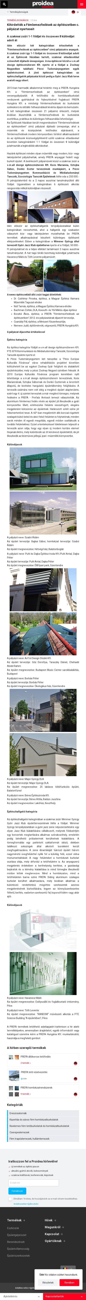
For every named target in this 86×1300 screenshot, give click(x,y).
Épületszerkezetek (18, 1255)
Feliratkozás (17, 1191)
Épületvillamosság (18, 1248)
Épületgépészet (16, 1235)
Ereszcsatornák (43, 1113)
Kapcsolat (52, 1234)
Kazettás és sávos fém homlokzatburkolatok (43, 1120)
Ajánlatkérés (10, 1296)
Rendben (69, 1282)
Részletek (48, 1282)
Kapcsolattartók (55, 1296)
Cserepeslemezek (43, 1132)
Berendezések (16, 1242)
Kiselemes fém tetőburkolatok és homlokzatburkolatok (43, 1126)
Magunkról (53, 1227)
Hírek (49, 1220)
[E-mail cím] (33, 1182)
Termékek (14, 1220)
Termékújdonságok (19, 12)
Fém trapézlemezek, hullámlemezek (43, 1139)
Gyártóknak (53, 1241)
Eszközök (13, 1228)
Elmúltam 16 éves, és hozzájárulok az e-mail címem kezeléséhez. (46, 1198)
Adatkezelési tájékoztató (26, 1204)
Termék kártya (43, 1060)
